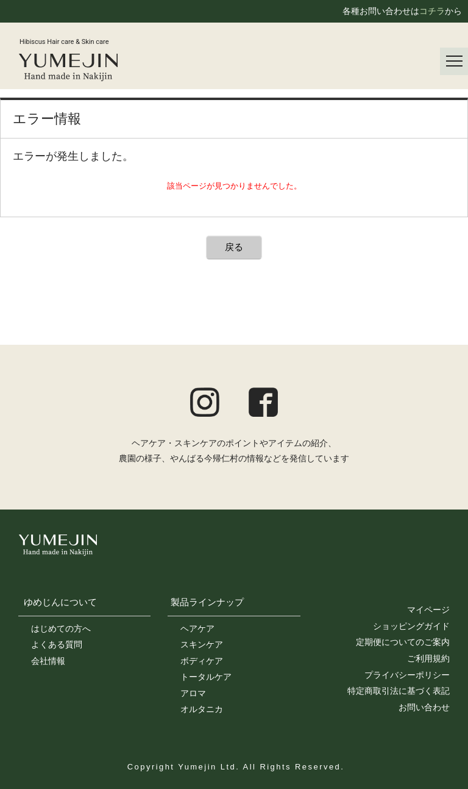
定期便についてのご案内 (403, 642)
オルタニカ (201, 709)
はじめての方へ (61, 628)
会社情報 (48, 661)
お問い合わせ (424, 707)
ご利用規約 (428, 658)
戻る (234, 247)
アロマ (193, 693)
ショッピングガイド (411, 626)
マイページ (428, 609)
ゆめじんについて (60, 602)
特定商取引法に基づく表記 (398, 691)
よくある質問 (56, 644)
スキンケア (201, 644)
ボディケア (201, 661)
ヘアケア (197, 628)
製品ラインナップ (207, 602)
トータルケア (206, 677)
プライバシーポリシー (407, 675)
